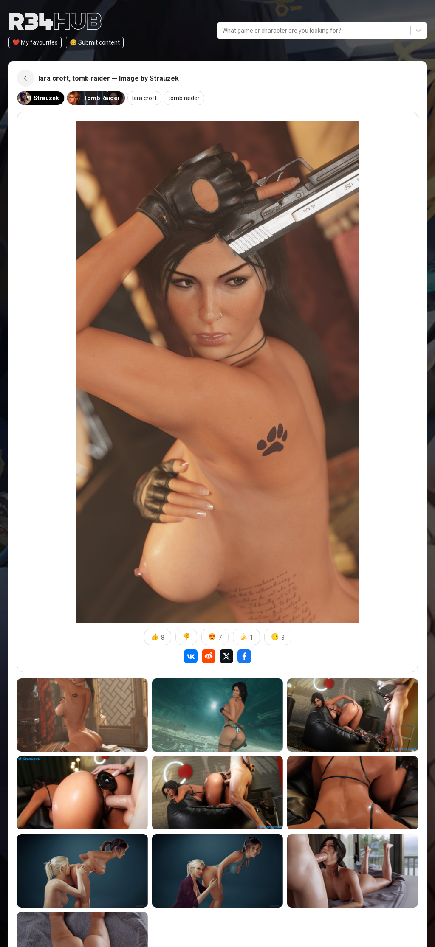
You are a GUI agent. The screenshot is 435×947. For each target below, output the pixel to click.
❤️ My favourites (35, 42)
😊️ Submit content (95, 42)
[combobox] (222, 31)
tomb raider (184, 98)
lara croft (144, 98)
